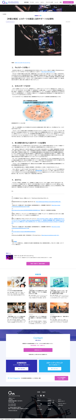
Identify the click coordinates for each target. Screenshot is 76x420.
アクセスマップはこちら (12, 410)
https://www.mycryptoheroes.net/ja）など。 (50, 235)
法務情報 (4, 14)
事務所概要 (34, 2)
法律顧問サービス (51, 400)
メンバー (42, 2)
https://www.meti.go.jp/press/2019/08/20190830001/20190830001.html (26, 210)
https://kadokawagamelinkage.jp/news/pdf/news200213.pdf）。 (48, 201)
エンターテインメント (10, 21)
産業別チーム (50, 405)
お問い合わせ (60, 405)
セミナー (46, 2)
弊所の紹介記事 (39, 170)
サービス (38, 2)
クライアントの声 (53, 2)
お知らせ (38, 400)
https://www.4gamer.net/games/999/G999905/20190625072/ (24, 231)
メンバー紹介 (39, 409)
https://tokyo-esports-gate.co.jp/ (48, 71)
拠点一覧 (38, 405)
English (43, 392)
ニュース (58, 2)
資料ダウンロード (61, 401)
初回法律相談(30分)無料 (68, 2)
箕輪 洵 (15, 241)
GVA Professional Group (14, 395)
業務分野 (49, 403)
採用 (61, 2)
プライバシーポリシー (62, 403)
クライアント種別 (51, 402)
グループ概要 (39, 404)
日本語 (38, 392)
